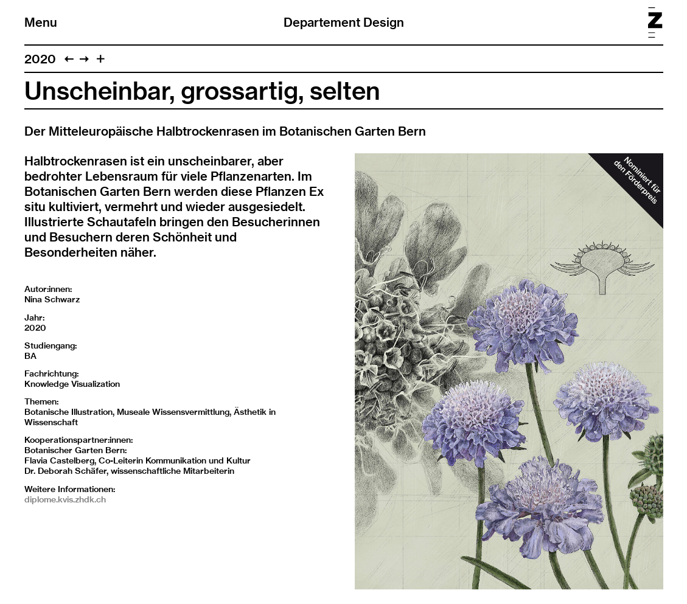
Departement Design (344, 22)
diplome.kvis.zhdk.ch (65, 499)
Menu (40, 22)
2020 (40, 58)
